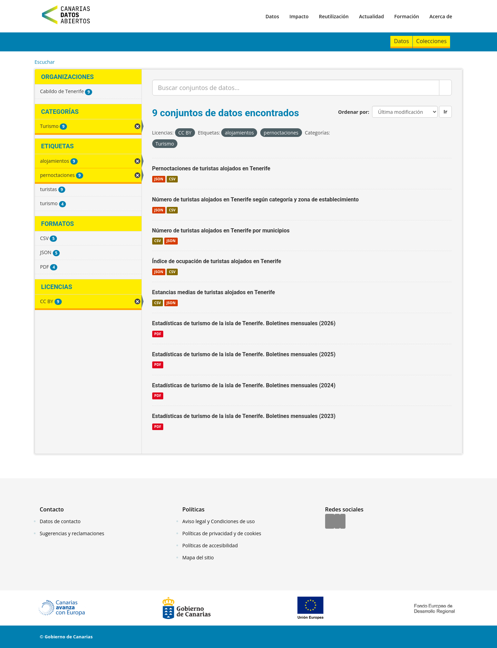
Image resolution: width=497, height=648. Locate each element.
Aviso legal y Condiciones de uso (218, 521)
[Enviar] (445, 88)
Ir (445, 111)
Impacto (299, 16)
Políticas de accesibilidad (210, 545)
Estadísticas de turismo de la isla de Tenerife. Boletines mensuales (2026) (244, 323)
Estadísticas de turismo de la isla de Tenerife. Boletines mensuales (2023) (244, 416)
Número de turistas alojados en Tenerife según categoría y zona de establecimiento (255, 199)
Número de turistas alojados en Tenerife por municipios (221, 230)
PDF (157, 333)
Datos (272, 16)
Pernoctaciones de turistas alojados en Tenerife (211, 168)
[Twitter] (337, 522)
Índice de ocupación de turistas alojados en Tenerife (216, 261)
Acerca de (440, 16)
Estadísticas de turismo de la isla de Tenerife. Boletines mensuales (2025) (244, 354)
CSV (172, 179)
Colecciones (431, 41)
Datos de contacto (60, 521)
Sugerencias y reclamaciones (72, 533)
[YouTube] (342, 522)
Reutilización (334, 16)
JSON (158, 179)
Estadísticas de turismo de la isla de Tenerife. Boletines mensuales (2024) (244, 385)
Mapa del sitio (198, 557)
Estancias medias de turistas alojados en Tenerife (213, 292)
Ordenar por (353, 112)
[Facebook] (329, 522)
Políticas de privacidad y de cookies (221, 533)
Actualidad (371, 16)
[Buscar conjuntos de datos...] (296, 88)
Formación (406, 16)
